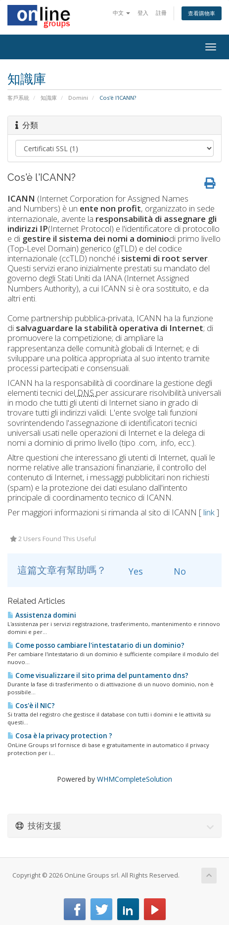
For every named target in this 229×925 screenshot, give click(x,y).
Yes (130, 571)
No (174, 571)
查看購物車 (201, 13)
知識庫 (49, 97)
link (209, 512)
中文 (121, 12)
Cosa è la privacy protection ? (59, 735)
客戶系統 (18, 97)
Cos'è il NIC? (31, 705)
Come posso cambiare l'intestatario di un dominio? (95, 645)
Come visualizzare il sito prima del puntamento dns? (97, 675)
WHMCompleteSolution (134, 779)
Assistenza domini (41, 615)
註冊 (161, 12)
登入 (142, 12)
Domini (78, 97)
